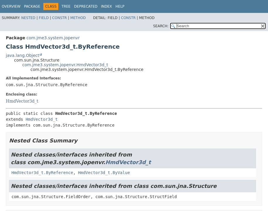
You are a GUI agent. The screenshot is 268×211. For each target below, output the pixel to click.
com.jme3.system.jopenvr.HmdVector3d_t (65, 64)
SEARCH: (161, 26)
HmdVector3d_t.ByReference (42, 172)
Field (44, 18)
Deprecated (86, 6)
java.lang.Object (22, 55)
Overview (11, 6)
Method (78, 18)
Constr (59, 18)
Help (119, 6)
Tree (66, 6)
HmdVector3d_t (22, 101)
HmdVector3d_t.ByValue (104, 172)
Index (106, 6)
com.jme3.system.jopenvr (53, 37)
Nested (28, 18)
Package (32, 6)
